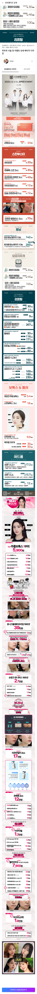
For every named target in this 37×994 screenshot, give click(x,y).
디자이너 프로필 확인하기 (18, 990)
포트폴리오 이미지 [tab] (10, 69)
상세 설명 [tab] (27, 69)
